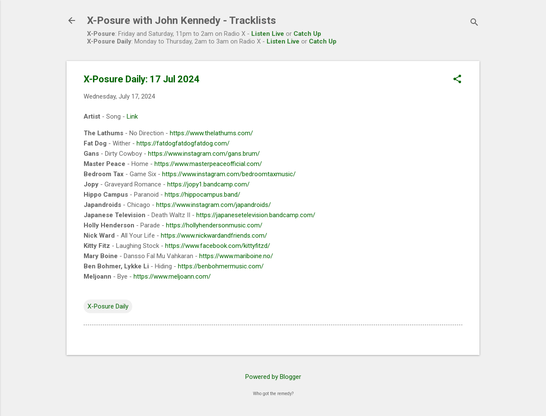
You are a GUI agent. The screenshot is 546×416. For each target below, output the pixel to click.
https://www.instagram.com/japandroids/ (213, 205)
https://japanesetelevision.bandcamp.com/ (255, 215)
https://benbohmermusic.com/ (221, 266)
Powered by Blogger (273, 377)
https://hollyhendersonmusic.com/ (214, 225)
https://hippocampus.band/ (202, 194)
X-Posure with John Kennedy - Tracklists (181, 20)
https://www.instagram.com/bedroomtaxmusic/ (229, 174)
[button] (457, 80)
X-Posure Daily (107, 306)
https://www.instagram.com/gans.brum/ (204, 153)
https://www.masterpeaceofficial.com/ (208, 164)
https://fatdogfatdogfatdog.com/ (182, 143)
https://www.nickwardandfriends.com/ (214, 235)
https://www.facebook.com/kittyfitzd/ (217, 246)
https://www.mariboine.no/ (236, 256)
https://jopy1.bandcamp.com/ (208, 184)
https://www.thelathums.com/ (211, 133)
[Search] (474, 23)
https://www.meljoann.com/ (172, 276)
